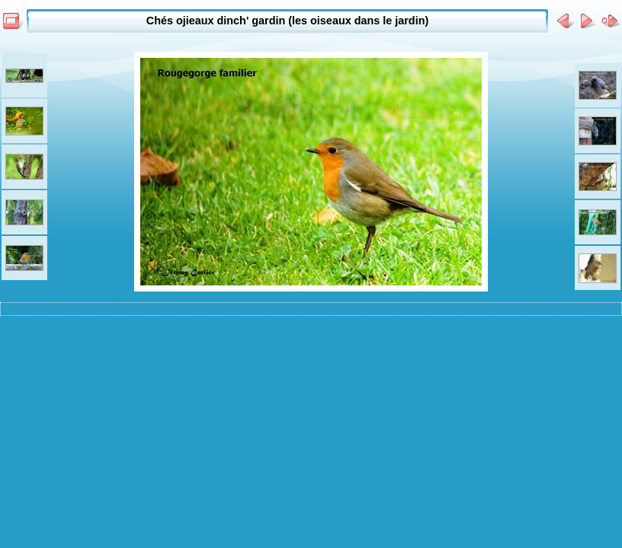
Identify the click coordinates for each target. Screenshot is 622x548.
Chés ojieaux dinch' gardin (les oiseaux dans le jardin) (287, 20)
